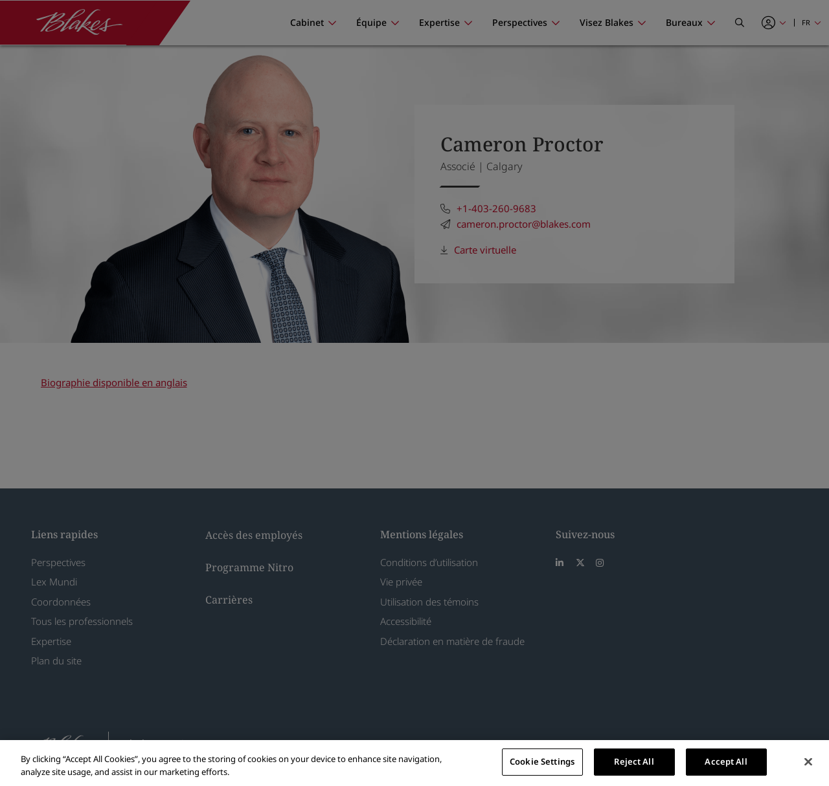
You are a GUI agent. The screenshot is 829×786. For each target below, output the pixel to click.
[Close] (808, 761)
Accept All (726, 761)
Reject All (633, 761)
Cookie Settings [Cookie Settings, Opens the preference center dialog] (542, 761)
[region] (414, 763)
